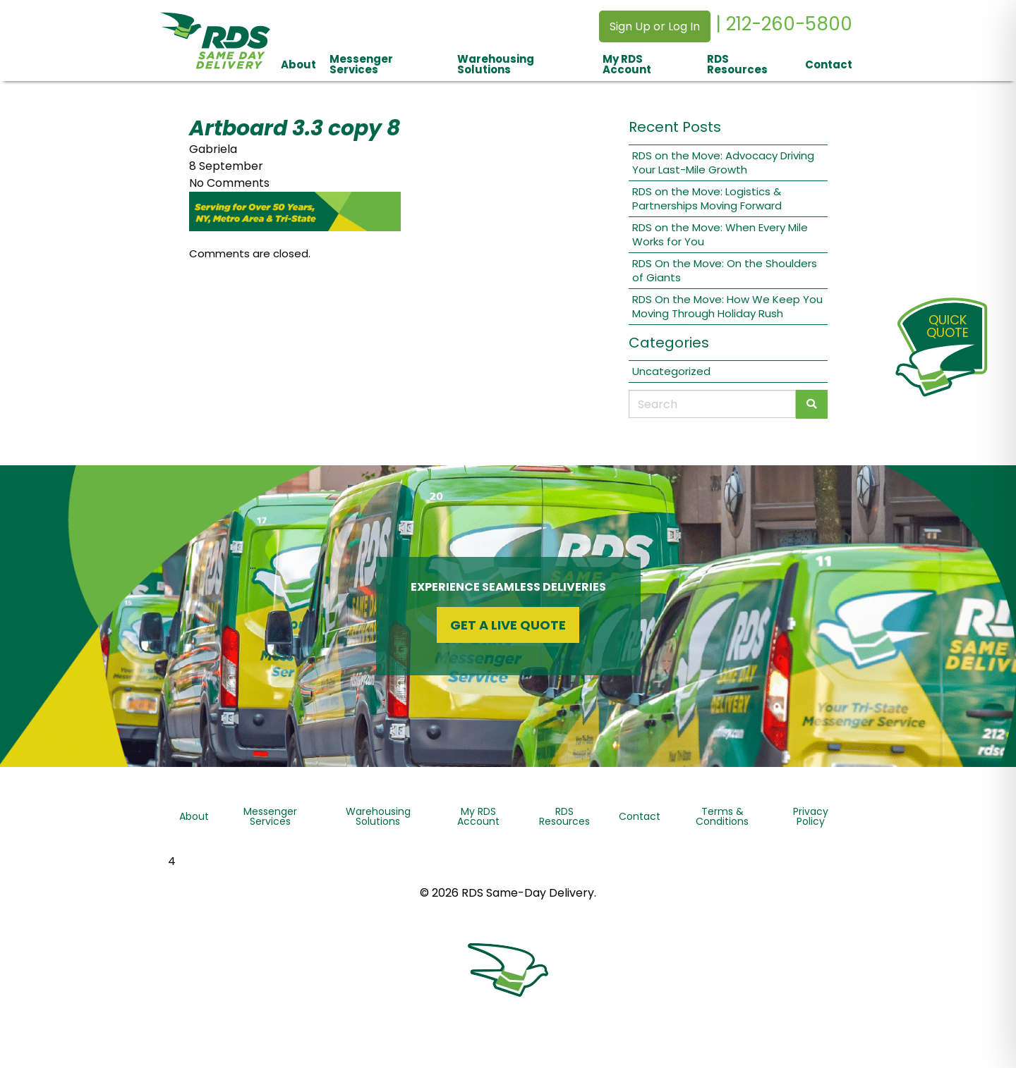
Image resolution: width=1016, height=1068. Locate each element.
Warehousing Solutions (495, 64)
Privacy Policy (810, 816)
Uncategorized (671, 371)
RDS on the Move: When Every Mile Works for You (720, 234)
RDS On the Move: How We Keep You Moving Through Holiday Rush (727, 306)
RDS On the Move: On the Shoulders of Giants (724, 270)
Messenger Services (361, 64)
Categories (669, 342)
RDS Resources (737, 64)
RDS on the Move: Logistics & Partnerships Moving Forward (707, 198)
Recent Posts (675, 127)
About (298, 64)
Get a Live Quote (508, 625)
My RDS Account (627, 64)
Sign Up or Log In (655, 26)
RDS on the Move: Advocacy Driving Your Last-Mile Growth (723, 162)
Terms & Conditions (722, 816)
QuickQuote (947, 326)
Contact (828, 64)
